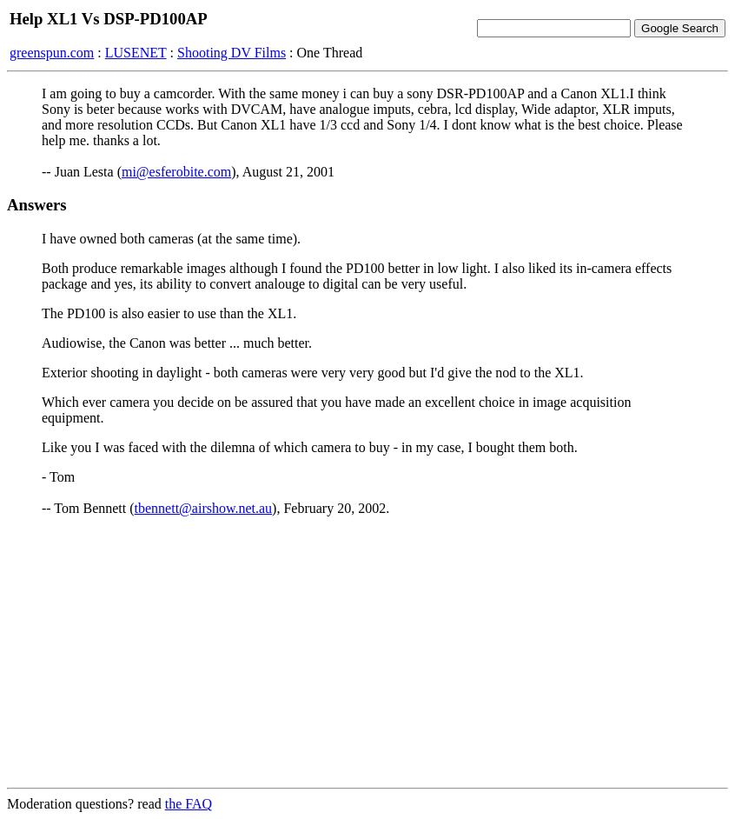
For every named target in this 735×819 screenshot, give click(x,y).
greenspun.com (52, 52)
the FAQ (188, 803)
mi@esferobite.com (176, 171)
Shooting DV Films (231, 52)
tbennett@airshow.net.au (204, 508)
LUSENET (136, 52)
